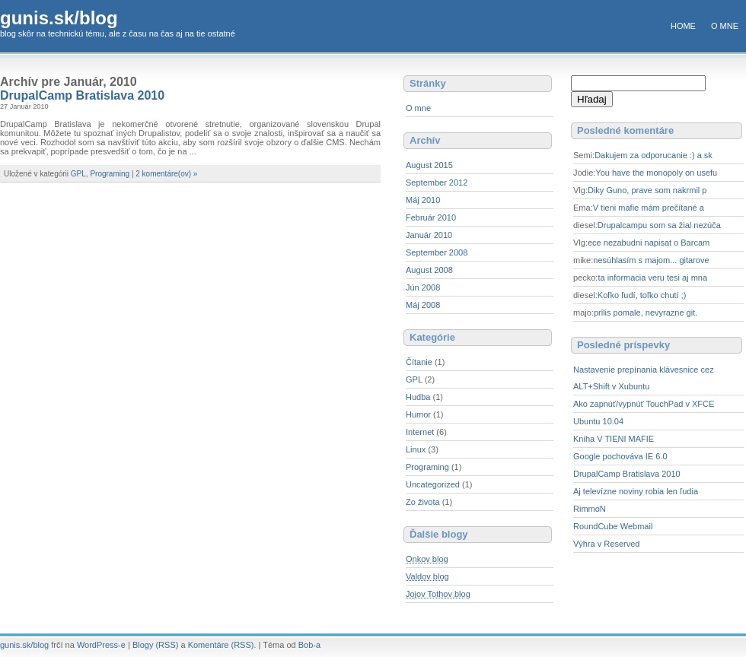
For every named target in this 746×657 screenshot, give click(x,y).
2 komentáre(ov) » (166, 174)
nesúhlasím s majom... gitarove (651, 260)
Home (683, 25)
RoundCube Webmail (612, 526)
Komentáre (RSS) (221, 644)
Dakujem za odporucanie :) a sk (654, 155)
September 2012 (436, 182)
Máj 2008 (423, 304)
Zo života (423, 501)
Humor (418, 414)
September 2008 (436, 252)
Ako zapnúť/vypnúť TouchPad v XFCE (643, 403)
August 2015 (429, 165)
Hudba (418, 397)
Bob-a (309, 644)
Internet (420, 431)
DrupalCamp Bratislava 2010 (82, 95)
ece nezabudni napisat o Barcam (648, 242)
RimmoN (589, 508)
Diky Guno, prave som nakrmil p (647, 190)
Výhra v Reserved (606, 543)
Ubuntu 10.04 (598, 421)
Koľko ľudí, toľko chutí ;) (642, 295)
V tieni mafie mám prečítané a (648, 207)
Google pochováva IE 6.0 (620, 456)
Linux (416, 449)
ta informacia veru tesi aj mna (652, 277)
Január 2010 (429, 235)
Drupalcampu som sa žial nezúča (659, 225)
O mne (724, 25)
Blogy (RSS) (155, 644)
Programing (109, 174)
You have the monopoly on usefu (656, 172)
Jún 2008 (423, 287)
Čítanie (419, 362)
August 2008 (429, 270)
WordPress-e (101, 644)
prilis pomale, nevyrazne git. (645, 312)
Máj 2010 (423, 200)
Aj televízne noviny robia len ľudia (635, 491)
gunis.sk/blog (59, 18)
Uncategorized (433, 484)
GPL (78, 174)
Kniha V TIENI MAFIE (613, 438)
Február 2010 (431, 217)
